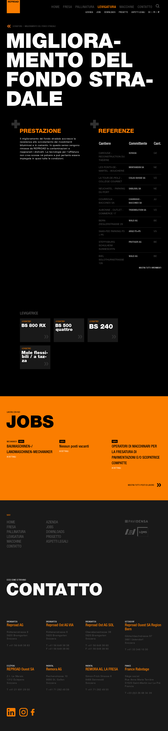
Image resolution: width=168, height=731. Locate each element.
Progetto (123, 12)
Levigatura (107, 7)
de (149, 12)
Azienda (89, 12)
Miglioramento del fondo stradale (40, 26)
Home (55, 7)
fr (154, 12)
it (159, 12)
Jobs (98, 12)
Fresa (67, 7)
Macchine (126, 7)
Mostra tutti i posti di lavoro (141, 485)
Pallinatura (84, 7)
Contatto (145, 7)
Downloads (109, 12)
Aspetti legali (138, 12)
